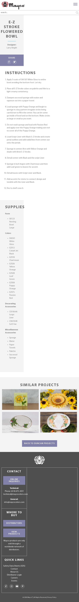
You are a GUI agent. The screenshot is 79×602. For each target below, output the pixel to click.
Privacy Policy (51, 597)
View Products (14, 533)
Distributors (14, 523)
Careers (14, 578)
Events (14, 581)
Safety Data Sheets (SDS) (14, 566)
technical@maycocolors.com (15, 494)
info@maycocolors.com (14, 502)
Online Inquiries (14, 480)
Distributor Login (14, 575)
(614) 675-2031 (17, 491)
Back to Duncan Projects (39, 443)
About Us (14, 572)
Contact (14, 569)
